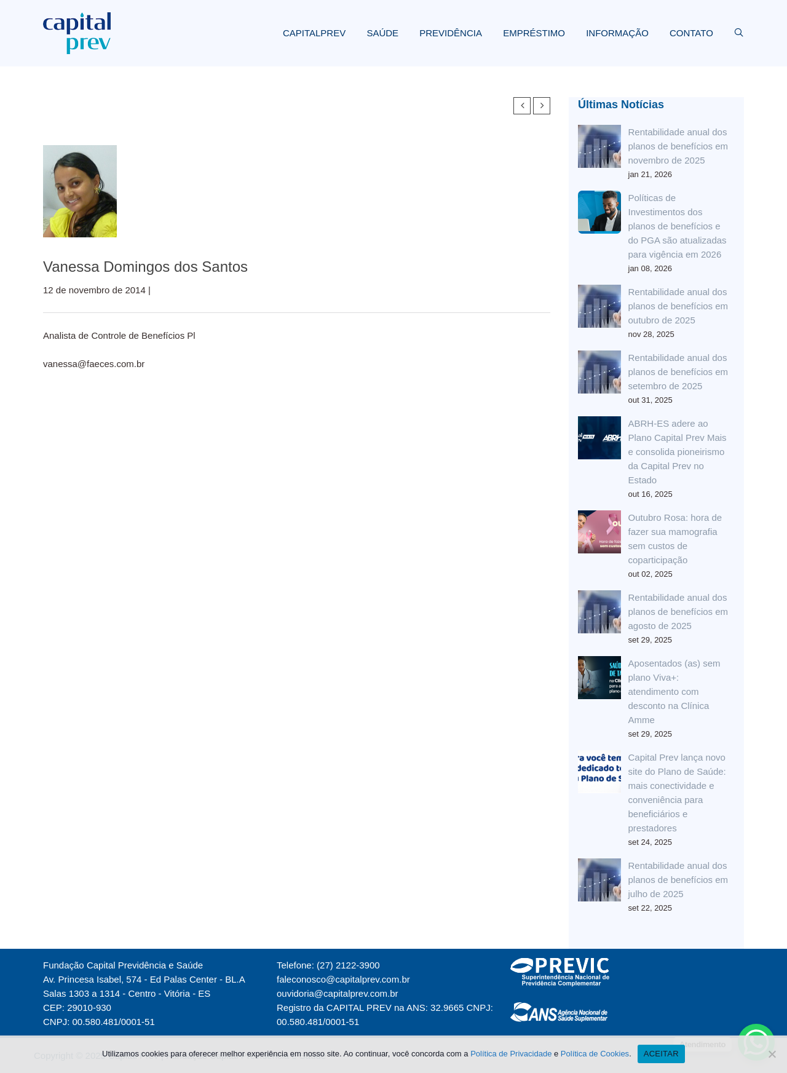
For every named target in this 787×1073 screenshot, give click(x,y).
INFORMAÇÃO (617, 33)
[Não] (771, 1054)
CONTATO (691, 33)
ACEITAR (661, 1053)
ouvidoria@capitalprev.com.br (337, 993)
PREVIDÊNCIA (450, 33)
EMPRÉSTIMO (534, 33)
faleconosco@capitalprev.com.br (343, 979)
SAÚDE (382, 33)
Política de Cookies (595, 1053)
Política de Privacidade (511, 1053)
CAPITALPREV (314, 33)
